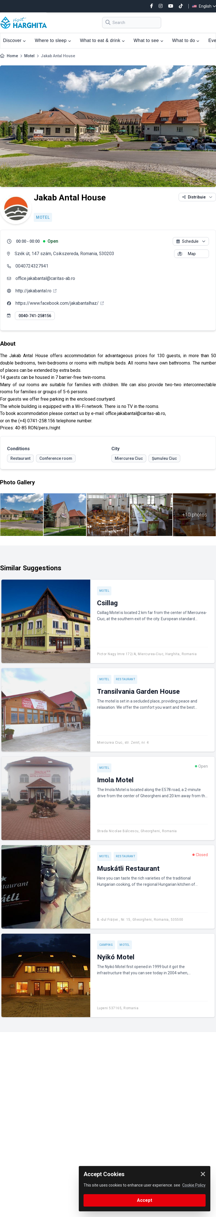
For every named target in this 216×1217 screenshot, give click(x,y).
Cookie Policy (194, 1185)
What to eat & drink (102, 40)
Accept (144, 1200)
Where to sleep (53, 40)
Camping (106, 944)
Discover (14, 40)
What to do (185, 40)
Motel (29, 56)
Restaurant (125, 679)
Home (12, 56)
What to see (148, 40)
